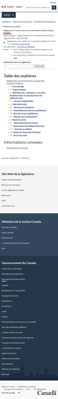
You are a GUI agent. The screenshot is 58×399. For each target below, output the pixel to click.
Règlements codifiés (12, 26)
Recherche (6, 195)
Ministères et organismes (12, 274)
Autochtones (7, 364)
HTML (19, 35)
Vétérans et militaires (11, 369)
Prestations (6, 306)
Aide (15, 58)
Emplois (5, 285)
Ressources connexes (11, 185)
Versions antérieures (21, 44)
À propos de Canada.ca (13, 389)
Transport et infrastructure (13, 343)
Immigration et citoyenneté (13, 290)
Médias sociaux (8, 386)
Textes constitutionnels (11, 180)
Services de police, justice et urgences (18, 337)
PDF (18, 38)
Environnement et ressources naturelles (19, 322)
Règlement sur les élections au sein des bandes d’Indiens (26, 82)
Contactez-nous (8, 206)
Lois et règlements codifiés (13, 190)
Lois (3, 248)
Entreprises (6, 301)
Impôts (5, 316)
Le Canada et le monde (11, 348)
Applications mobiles (27, 386)
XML (6, 38)
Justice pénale (7, 232)
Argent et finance (9, 353)
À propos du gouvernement (13, 279)
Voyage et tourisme (10, 296)
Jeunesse (5, 374)
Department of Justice (22, 21)
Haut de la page (11, 393)
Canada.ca (6, 21)
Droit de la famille (9, 227)
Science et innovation (11, 358)
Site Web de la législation (45, 21)
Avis (28, 389)
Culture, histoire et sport (12, 332)
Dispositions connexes (17, 148)
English (53, 2)
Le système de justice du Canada (15, 243)
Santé (4, 311)
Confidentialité (39, 389)
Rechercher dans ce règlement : (17, 62)
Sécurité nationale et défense (14, 327)
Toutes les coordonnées (12, 268)
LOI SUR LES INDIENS (26, 47)
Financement (7, 238)
